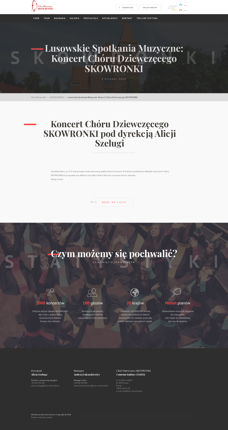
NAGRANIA (60, 18)
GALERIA (74, 18)
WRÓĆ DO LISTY (114, 202)
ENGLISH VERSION (150, 7)
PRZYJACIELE (91, 18)
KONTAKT (127, 18)
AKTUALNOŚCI (110, 18)
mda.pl (49, 417)
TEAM (47, 18)
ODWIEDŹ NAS (127, 7)
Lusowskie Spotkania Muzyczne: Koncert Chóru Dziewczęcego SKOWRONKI (103, 97)
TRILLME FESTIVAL (147, 18)
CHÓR (36, 18)
